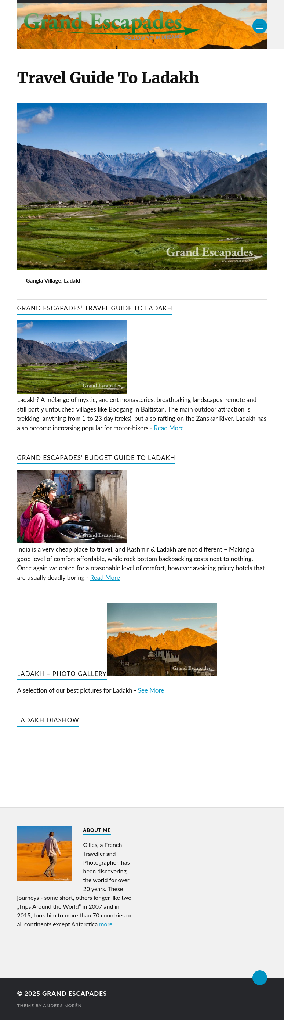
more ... (108, 923)
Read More (169, 428)
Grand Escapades (74, 993)
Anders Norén (62, 1005)
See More (151, 690)
